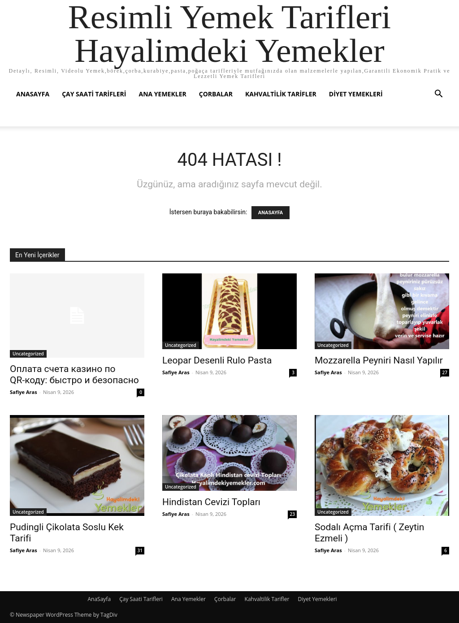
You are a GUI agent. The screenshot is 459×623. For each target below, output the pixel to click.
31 (140, 550)
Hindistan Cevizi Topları (211, 502)
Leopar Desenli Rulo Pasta (217, 360)
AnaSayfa (32, 94)
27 (444, 372)
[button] (438, 95)
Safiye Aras (23, 392)
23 (292, 514)
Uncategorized (28, 353)
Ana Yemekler (162, 94)
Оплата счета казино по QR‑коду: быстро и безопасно (74, 374)
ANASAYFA (270, 213)
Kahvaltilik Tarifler (280, 94)
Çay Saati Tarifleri (94, 94)
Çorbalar (216, 94)
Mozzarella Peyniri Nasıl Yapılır (379, 360)
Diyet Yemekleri (356, 94)
